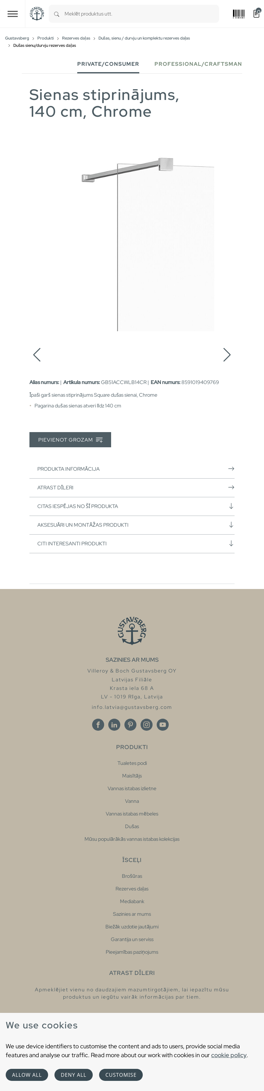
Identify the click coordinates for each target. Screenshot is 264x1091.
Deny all (73, 1074)
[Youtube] (163, 725)
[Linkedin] (114, 725)
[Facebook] (98, 725)
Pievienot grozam (70, 440)
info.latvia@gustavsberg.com (132, 707)
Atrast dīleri (136, 487)
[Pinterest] (130, 725)
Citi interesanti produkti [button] (136, 543)
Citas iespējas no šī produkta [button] (136, 506)
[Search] (57, 13)
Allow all (27, 1074)
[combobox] (142, 13)
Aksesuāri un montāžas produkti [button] (136, 524)
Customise (120, 1074)
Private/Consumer (108, 64)
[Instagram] (147, 725)
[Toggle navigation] (12, 14)
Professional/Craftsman (198, 64)
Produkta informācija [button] (136, 468)
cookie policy (229, 1055)
